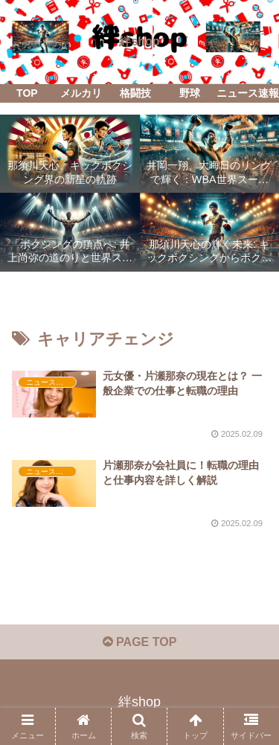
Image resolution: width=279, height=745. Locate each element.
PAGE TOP (140, 642)
